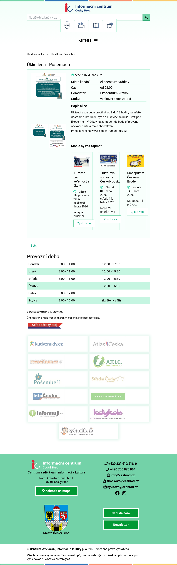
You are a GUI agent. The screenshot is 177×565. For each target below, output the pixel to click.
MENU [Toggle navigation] (88, 41)
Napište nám (120, 513)
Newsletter (121, 524)
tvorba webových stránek (98, 555)
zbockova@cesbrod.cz (123, 481)
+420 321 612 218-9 (122, 463)
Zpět (34, 245)
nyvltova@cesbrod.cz (122, 487)
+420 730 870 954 (122, 469)
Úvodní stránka (35, 54)
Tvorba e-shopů (70, 555)
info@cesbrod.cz (123, 475)
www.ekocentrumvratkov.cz (109, 130)
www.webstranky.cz (57, 559)
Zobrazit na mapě (56, 491)
